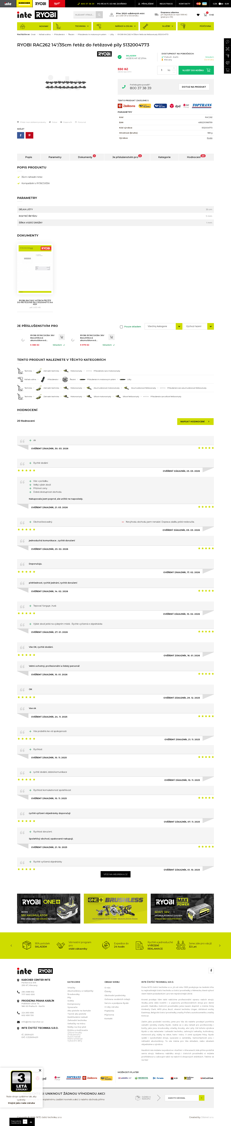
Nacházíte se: (23, 34)
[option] (65, 85)
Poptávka (109, 1011)
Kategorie (164, 157)
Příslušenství (59, 34)
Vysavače (72, 1007)
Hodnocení (196, 156)
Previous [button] (11, 945)
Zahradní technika (77, 1020)
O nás (107, 987)
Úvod (33, 34)
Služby (158, 26)
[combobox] (163, 326)
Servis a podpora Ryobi (116, 1003)
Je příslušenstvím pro (127, 156)
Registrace (166, 4)
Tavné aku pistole (76, 1014)
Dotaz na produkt (194, 87)
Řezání (71, 34)
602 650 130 (28, 1015)
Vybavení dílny (74, 1040)
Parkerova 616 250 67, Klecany (36, 982)
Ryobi (209, 138)
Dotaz (53, 122)
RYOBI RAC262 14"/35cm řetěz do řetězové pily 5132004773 (143, 34)
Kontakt (108, 1018)
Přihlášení (146, 4)
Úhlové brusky (74, 1032)
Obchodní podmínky (115, 995)
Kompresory (73, 1004)
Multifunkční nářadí (77, 1017)
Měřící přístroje (75, 1038)
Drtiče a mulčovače (77, 1030)
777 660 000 (28, 994)
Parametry (55, 157)
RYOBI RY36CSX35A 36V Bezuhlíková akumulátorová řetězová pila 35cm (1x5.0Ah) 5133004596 (92, 338)
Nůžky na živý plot (76, 1027)
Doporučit (66, 122)
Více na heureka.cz (116, 874)
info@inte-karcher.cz (32, 1022)
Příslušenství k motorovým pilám (92, 34)
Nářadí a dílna (116, 26)
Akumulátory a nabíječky (80, 991)
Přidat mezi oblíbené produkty (31, 122)
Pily (69, 997)
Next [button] (219, 945)
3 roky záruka (111, 1007)
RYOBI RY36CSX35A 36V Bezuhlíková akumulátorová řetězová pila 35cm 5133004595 (42, 338)
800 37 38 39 (140, 88)
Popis (28, 157)
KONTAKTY (184, 4)
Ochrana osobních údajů (117, 999)
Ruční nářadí (73, 1036)
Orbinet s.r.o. (207, 1117)
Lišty (112, 34)
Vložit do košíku (196, 70)
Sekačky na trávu (76, 1023)
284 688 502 (28, 992)
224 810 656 (28, 1012)
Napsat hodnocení (195, 421)
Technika (72, 26)
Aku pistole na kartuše (79, 1010)
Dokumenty (87, 156)
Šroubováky (73, 994)
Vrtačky (71, 987)
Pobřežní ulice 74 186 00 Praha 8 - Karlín (38, 1003)
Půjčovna (195, 26)
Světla (70, 1001)
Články (107, 991)
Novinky (34, 26)
